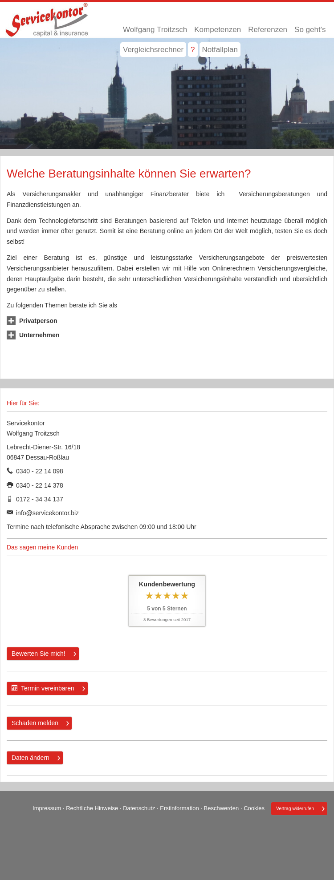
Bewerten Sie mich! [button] (38, 653)
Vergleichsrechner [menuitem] (153, 49)
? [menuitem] (193, 49)
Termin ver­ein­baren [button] (43, 688)
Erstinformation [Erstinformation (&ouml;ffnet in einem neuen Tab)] (179, 808)
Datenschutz (139, 808)
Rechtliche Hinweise (92, 808)
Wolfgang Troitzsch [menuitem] (155, 29)
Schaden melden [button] (35, 723)
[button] (38, 320)
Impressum (47, 808)
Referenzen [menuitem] (267, 29)
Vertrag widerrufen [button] (295, 808)
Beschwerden (221, 808)
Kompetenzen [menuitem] (217, 29)
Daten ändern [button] (30, 757)
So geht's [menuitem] (310, 29)
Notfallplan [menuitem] (220, 49)
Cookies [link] (254, 808)
